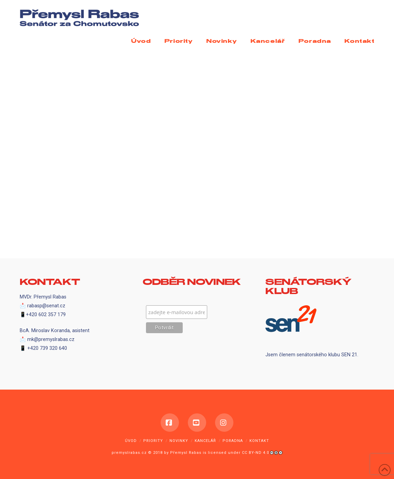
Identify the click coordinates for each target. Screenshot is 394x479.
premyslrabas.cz (129, 452)
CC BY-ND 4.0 (255, 452)
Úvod (131, 441)
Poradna (233, 441)
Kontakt (259, 441)
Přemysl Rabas (185, 452)
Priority (153, 441)
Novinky (178, 441)
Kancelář (205, 441)
